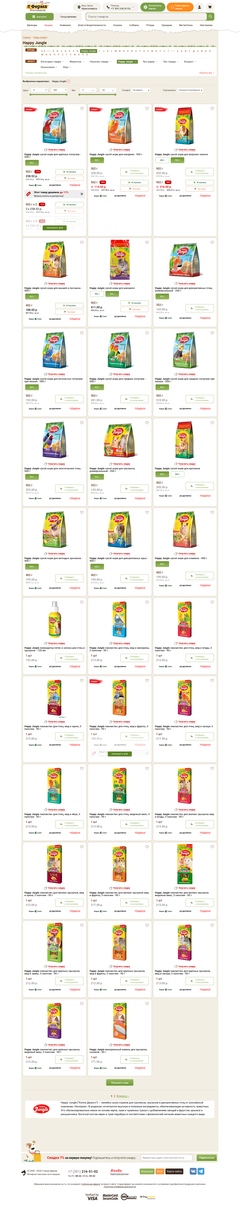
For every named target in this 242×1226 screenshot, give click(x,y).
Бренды (32, 27)
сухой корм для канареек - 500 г (116, 151)
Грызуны (167, 27)
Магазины (206, 27)
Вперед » (123, 1116)
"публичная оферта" (90, 1205)
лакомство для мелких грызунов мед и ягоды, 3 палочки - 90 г (184, 836)
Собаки (134, 27)
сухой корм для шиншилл (112, 308)
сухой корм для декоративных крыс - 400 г (119, 580)
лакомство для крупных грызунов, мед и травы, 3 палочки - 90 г (52, 993)
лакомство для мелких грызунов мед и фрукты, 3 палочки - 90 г (119, 914)
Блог (160, 1192)
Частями (71, 175)
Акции (48, 27)
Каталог (42, 19)
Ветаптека (186, 27)
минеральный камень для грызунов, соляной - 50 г (118, 1071)
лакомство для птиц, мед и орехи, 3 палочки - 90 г (52, 748)
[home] (40, 7)
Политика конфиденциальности (120, 1207)
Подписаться (205, 1178)
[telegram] (200, 1192)
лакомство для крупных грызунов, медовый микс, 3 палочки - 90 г (52, 1071)
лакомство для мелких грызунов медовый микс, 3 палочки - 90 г (182, 914)
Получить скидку (56, 146)
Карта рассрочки (119, 1194)
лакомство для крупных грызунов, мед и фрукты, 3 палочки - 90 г (117, 993)
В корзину (71, 169)
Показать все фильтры (36, 75)
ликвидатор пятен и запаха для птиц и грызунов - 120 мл (54, 669)
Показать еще (120, 1103)
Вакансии (147, 1192)
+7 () (83, 1192)
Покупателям (68, 19)
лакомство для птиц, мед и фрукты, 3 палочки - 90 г (119, 748)
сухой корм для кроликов (177, 489)
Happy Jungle (59, 83)
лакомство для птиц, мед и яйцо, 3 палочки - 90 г (52, 836)
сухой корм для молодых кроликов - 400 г (53, 580)
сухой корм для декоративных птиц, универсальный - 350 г (183, 310)
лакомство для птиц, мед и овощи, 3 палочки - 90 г (184, 748)
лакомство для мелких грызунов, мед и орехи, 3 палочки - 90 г (54, 914)
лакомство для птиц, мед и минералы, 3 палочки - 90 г (120, 669)
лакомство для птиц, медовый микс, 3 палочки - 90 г (120, 836)
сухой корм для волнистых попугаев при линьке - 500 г (53, 400)
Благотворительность (92, 27)
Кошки (117, 27)
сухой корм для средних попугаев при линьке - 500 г (185, 400)
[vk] (193, 1192)
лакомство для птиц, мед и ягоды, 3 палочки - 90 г (183, 669)
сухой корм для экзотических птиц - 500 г (53, 490)
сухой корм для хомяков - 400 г (181, 579)
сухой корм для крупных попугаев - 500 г (52, 152)
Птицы (150, 27)
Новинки (65, 27)
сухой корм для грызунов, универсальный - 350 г (112, 490)
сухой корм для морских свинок (181, 151)
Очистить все (205, 75)
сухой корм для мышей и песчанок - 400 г (53, 310)
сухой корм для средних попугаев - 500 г (118, 400)
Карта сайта (174, 1192)
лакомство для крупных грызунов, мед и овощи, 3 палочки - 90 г (182, 993)
